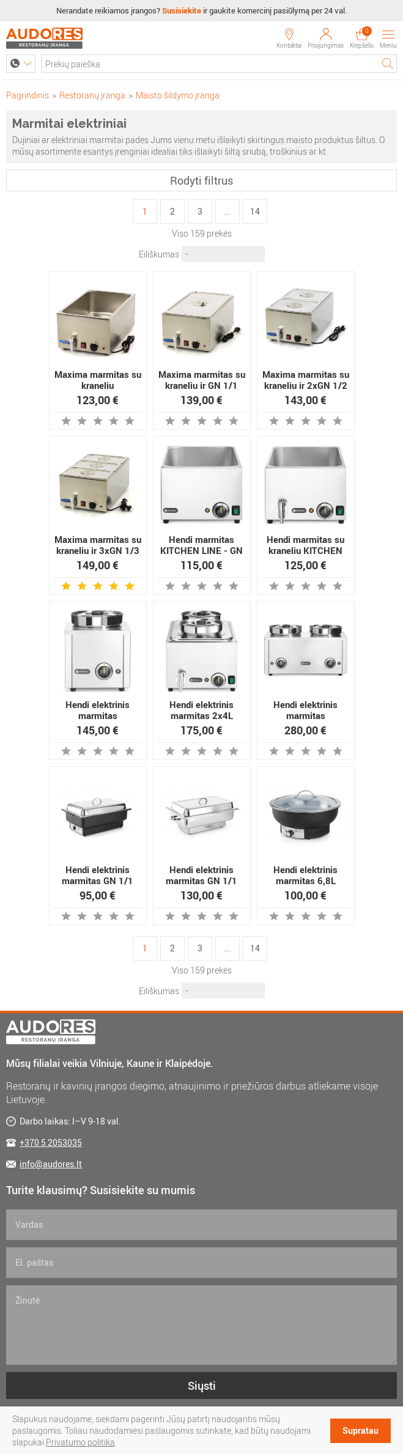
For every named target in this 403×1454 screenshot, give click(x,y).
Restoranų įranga (92, 95)
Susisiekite (181, 10)
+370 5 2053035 (51, 1142)
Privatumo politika (80, 1442)
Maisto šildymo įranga (178, 95)
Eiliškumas (159, 254)
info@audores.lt (51, 1164)
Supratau (360, 1430)
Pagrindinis (27, 95)
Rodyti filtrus (201, 180)
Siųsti (202, 1385)
